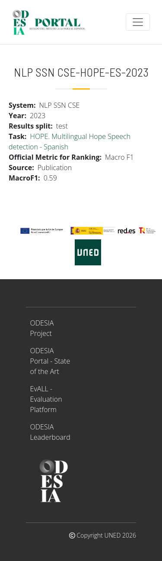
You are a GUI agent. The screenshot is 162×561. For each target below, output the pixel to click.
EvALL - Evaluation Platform (46, 399)
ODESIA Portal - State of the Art (50, 361)
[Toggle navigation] (138, 22)
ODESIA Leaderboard (50, 432)
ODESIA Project (42, 328)
